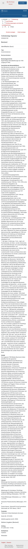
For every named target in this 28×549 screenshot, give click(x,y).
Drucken (24, 16)
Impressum (20, 547)
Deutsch (9, 542)
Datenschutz (19, 545)
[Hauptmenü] (3, 2)
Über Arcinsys (9, 545)
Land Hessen (8, 21)
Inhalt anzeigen (22, 32)
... (5, 27)
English (3, 542)
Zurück (25, 10)
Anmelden (22, 3)
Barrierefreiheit (9, 547)
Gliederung (14, 19)
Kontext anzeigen (10, 32)
